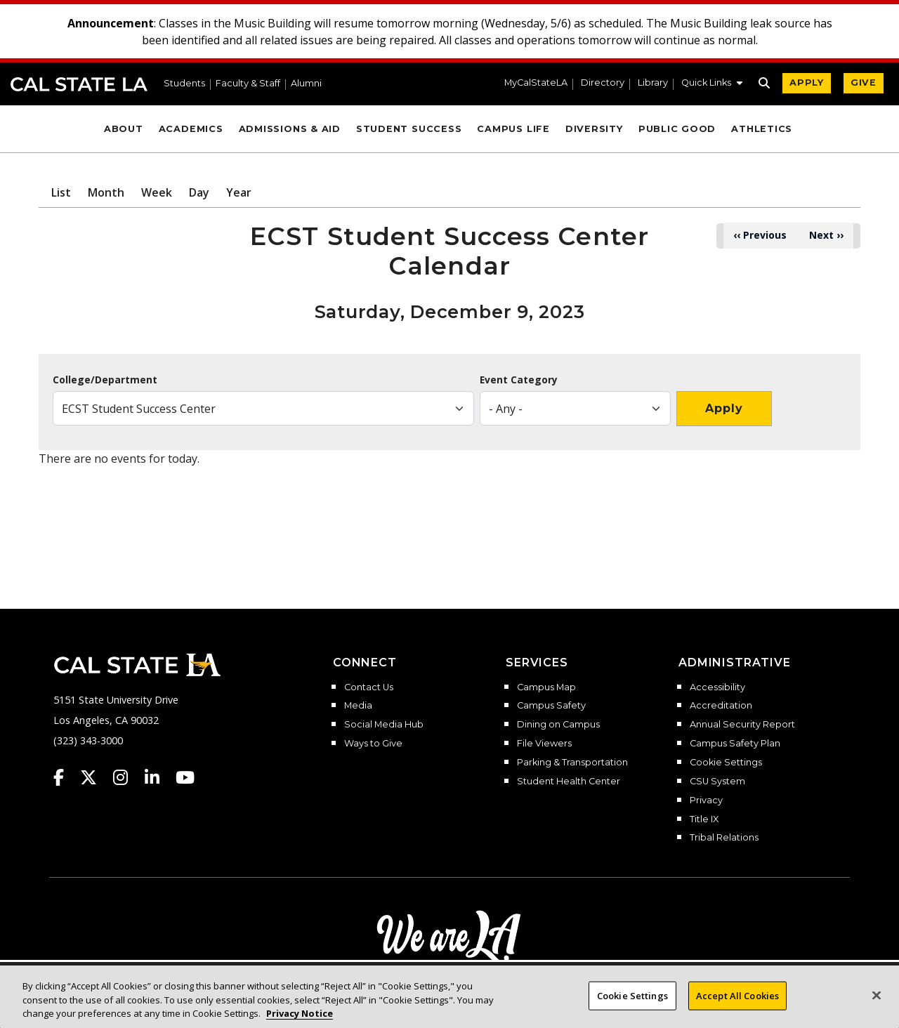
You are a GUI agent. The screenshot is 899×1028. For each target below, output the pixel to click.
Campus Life (513, 129)
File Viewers (544, 744)
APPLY (806, 82)
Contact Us (368, 687)
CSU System (717, 781)
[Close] (876, 1009)
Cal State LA (79, 84)
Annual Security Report (742, 725)
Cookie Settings (726, 762)
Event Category (519, 380)
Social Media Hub (384, 725)
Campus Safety (551, 706)
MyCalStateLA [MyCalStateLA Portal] (535, 83)
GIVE (864, 82)
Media (358, 706)
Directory (602, 83)
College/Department (105, 380)
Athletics (761, 129)
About (123, 129)
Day (199, 192)
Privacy (706, 800)
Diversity (594, 129)
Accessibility (717, 687)
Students (184, 83)
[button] (711, 84)
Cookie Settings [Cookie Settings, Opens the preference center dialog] (632, 1010)
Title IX (704, 819)
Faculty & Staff (248, 83)
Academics (191, 129)
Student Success (409, 129)
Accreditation (721, 706)
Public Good (677, 129)
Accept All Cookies (737, 1010)
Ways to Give (373, 744)
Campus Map (546, 687)
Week (156, 192)
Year (238, 192)
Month (106, 192)
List (61, 192)
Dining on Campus (558, 725)
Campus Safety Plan (735, 744)
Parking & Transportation (572, 762)
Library (653, 83)
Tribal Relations (724, 838)
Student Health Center (568, 781)
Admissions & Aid (290, 129)
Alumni (306, 83)
